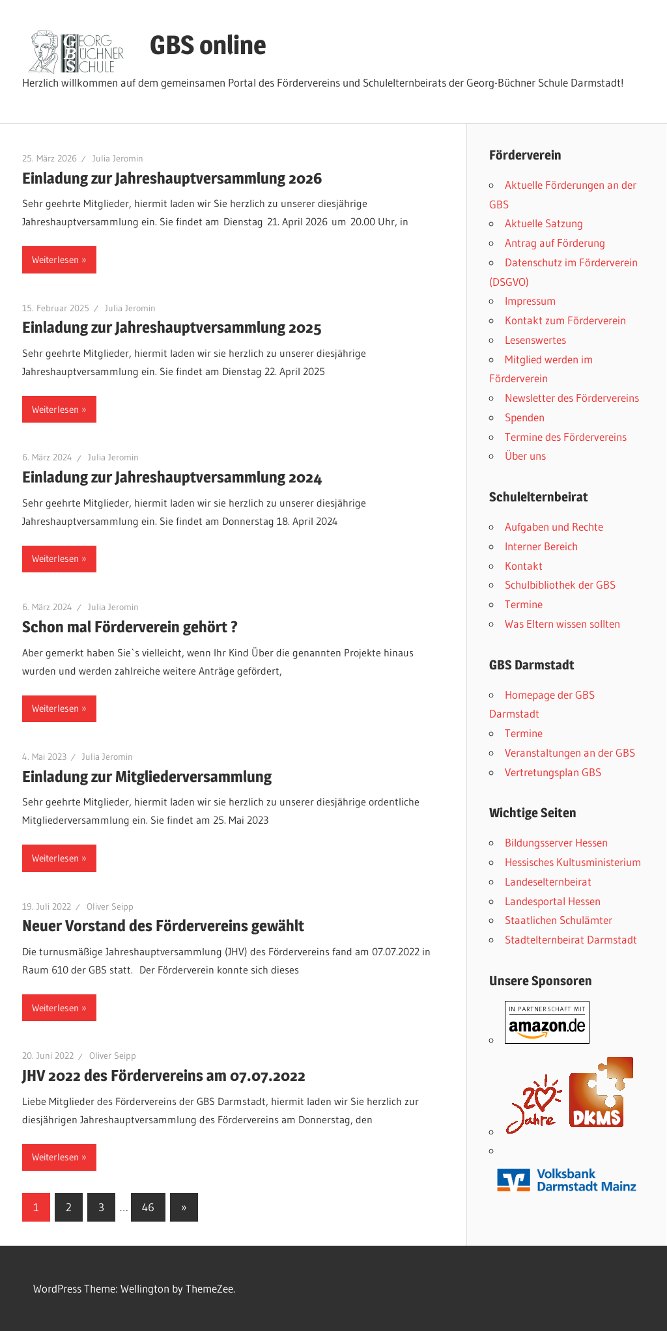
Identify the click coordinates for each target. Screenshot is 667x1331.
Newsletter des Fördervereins (572, 397)
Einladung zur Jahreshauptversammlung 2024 (172, 477)
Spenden (525, 417)
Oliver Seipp (110, 906)
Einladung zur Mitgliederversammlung (147, 776)
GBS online (208, 45)
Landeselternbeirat (548, 881)
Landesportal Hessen (553, 901)
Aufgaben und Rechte (554, 526)
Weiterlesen (55, 259)
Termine (524, 604)
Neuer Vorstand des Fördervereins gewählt (164, 925)
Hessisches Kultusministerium (573, 862)
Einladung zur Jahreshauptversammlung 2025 (171, 327)
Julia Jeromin (117, 158)
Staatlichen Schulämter (558, 920)
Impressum (530, 300)
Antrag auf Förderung (555, 242)
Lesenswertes (535, 339)
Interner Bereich (541, 546)
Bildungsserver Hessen (556, 842)
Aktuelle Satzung (544, 223)
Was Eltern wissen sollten (562, 623)
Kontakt (524, 565)
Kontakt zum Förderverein (565, 320)
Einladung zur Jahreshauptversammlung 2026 (172, 178)
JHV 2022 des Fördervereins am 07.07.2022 (163, 1075)
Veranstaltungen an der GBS (570, 752)
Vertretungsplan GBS (553, 772)
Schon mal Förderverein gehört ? (130, 626)
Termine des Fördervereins (566, 436)
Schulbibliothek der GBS (560, 584)
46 (148, 1207)
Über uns (525, 455)
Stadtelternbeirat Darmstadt (571, 939)
